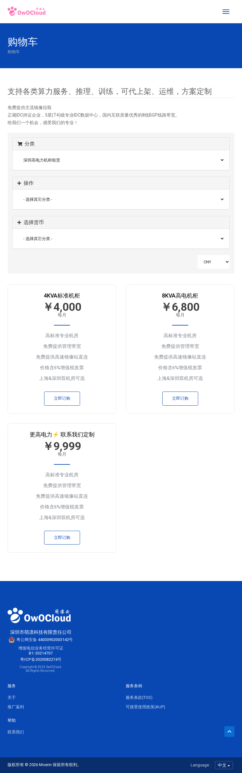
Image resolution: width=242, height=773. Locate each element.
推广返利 (16, 706)
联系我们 (16, 732)
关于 (12, 697)
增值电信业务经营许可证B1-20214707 (40, 650)
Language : (201, 765)
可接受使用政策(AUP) (145, 706)
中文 (224, 765)
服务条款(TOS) (139, 697)
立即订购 (62, 398)
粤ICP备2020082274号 (40, 659)
